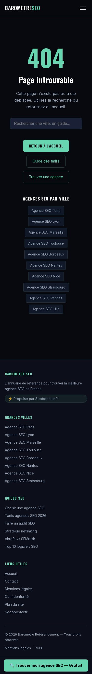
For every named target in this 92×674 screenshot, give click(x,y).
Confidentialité (17, 596)
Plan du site (14, 604)
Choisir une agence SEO (24, 508)
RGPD (39, 648)
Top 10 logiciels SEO (21, 546)
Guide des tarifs (46, 161)
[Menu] (82, 8)
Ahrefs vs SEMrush (20, 539)
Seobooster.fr (16, 612)
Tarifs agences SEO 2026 (25, 515)
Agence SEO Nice (46, 276)
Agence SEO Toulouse (46, 243)
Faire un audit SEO (20, 523)
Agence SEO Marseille (46, 232)
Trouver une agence (46, 177)
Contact (11, 581)
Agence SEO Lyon (46, 221)
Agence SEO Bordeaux (46, 254)
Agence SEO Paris (46, 211)
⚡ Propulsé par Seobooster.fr (33, 399)
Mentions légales (19, 589)
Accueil (11, 573)
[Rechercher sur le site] (46, 123)
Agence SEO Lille (46, 309)
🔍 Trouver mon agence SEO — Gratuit (46, 665)
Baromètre (22, 8)
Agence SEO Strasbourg (46, 287)
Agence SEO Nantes (46, 265)
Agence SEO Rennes (46, 298)
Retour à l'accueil (46, 145)
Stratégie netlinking (21, 531)
